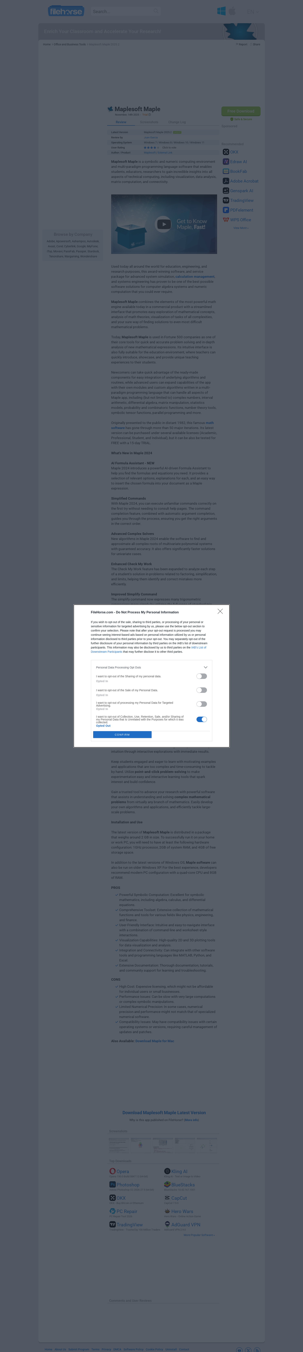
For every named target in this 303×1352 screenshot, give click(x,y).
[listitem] (151, 667)
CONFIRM (122, 734)
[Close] (221, 612)
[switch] (201, 676)
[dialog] (151, 676)
